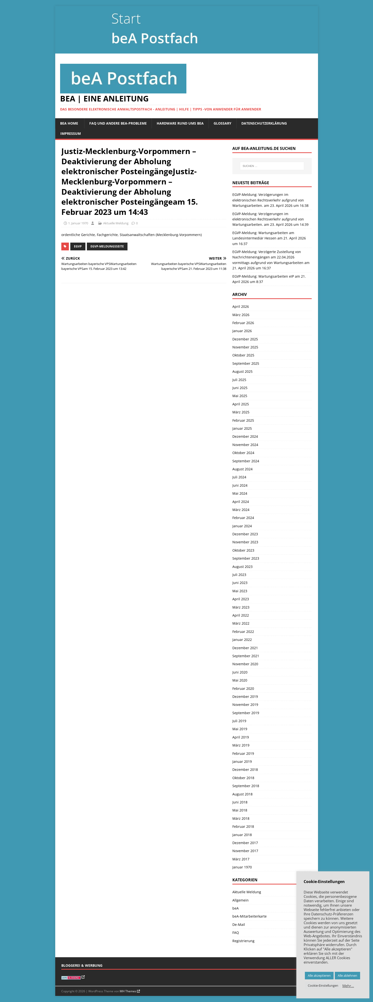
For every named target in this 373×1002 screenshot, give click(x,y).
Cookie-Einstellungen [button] (323, 985)
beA (235, 908)
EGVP (78, 246)
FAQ (235, 932)
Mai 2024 (239, 493)
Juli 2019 (239, 721)
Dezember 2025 (245, 339)
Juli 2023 (239, 574)
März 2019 (240, 745)
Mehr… (348, 986)
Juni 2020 (239, 672)
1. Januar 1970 (78, 223)
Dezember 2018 (245, 769)
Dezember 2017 (245, 842)
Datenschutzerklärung (264, 123)
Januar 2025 (242, 428)
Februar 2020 (243, 688)
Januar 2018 (242, 834)
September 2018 (245, 785)
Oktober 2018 (243, 777)
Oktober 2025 (243, 355)
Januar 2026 (242, 330)
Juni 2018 (239, 802)
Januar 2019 (242, 761)
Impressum (70, 133)
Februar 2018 (243, 826)
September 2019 (245, 713)
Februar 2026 (243, 322)
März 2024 (240, 509)
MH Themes (128, 991)
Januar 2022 (242, 639)
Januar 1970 (242, 867)
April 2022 (240, 615)
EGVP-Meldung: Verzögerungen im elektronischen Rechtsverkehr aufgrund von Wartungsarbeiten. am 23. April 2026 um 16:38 (270, 200)
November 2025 (245, 347)
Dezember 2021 (245, 648)
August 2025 (242, 371)
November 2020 (245, 664)
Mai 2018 (239, 810)
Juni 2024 (239, 485)
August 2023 (242, 566)
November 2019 (245, 704)
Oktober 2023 (243, 550)
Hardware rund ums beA (180, 123)
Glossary (222, 123)
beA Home (69, 123)
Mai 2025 (239, 395)
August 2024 (242, 469)
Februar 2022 (243, 631)
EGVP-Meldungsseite (107, 246)
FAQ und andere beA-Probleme (118, 123)
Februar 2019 (243, 753)
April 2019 (240, 737)
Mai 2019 (239, 729)
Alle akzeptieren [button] (319, 975)
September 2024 (245, 461)
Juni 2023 (239, 582)
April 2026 (240, 306)
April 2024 (240, 501)
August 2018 (242, 794)
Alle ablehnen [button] (347, 975)
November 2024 (245, 444)
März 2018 (240, 818)
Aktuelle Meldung (115, 223)
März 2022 (240, 623)
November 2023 (245, 542)
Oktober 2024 (243, 452)
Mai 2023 (239, 591)
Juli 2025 (239, 379)
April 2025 (240, 404)
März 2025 (240, 412)
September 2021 (245, 656)
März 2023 (240, 607)
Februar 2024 (243, 517)
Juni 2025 (239, 387)
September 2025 (245, 363)
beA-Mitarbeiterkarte (249, 916)
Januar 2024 (242, 526)
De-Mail (238, 924)
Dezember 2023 (245, 534)
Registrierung (243, 940)
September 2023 (245, 558)
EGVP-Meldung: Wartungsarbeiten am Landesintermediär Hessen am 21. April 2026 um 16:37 (269, 238)
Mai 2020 (239, 680)
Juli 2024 (239, 477)
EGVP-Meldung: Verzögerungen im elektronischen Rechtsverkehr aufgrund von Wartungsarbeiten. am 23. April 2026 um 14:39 (270, 219)
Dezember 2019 (245, 696)
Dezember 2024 (245, 436)
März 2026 (240, 314)
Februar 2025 (243, 420)
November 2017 (245, 850)
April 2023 (240, 599)
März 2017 (240, 859)
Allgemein (240, 900)
